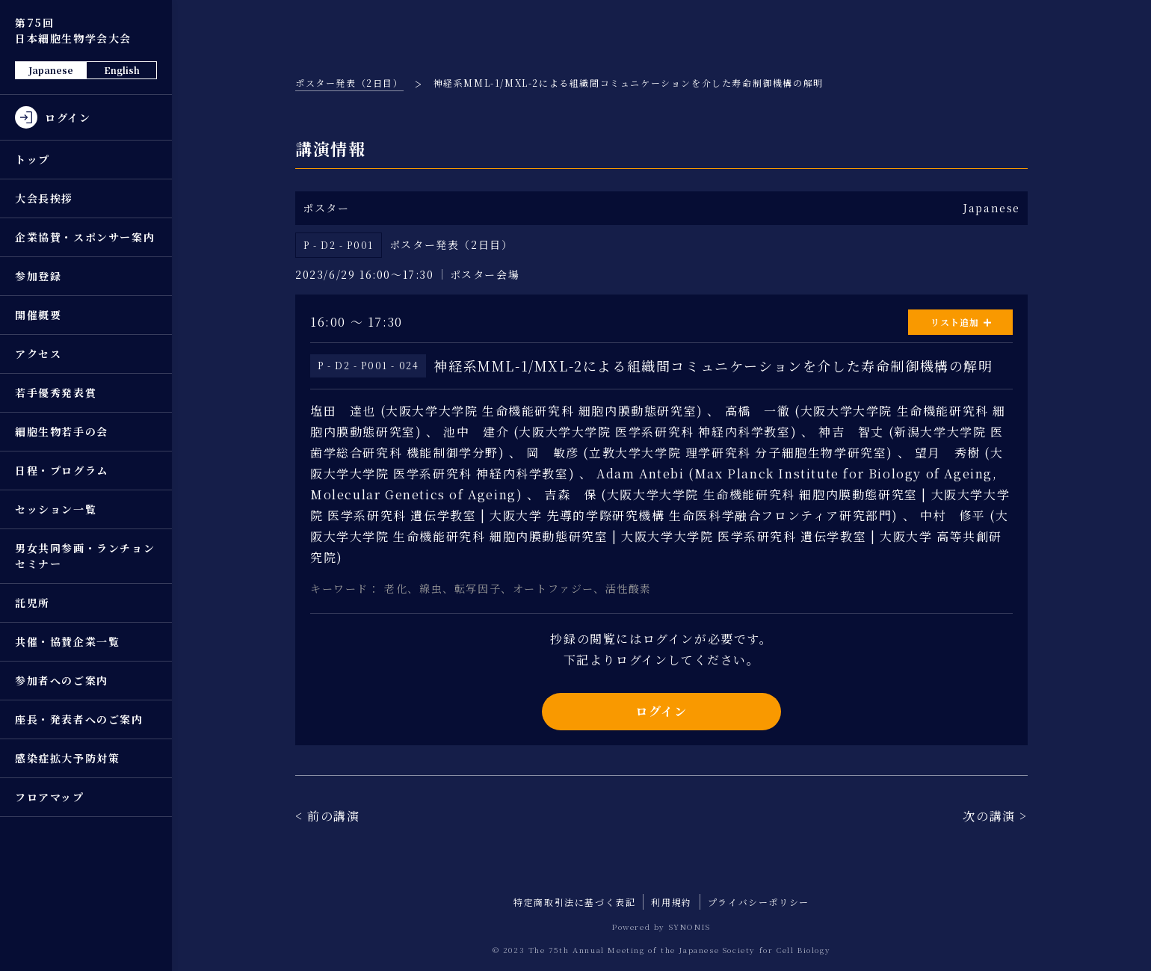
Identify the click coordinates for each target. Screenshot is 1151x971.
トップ (32, 159)
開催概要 (38, 314)
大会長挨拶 (44, 198)
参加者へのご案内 (61, 680)
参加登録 (38, 275)
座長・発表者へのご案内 (79, 719)
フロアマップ (49, 796)
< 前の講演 (327, 815)
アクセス (38, 353)
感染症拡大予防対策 (67, 757)
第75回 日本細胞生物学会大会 (73, 30)
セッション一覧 (55, 509)
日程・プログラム (61, 470)
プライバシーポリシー (758, 902)
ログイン (661, 711)
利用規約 (671, 902)
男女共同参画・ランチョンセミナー (85, 555)
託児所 (32, 602)
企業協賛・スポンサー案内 (85, 236)
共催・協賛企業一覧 (67, 641)
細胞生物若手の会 (61, 431)
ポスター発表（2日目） (349, 82)
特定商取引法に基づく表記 (574, 902)
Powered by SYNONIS (661, 926)
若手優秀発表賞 (55, 392)
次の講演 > (995, 815)
